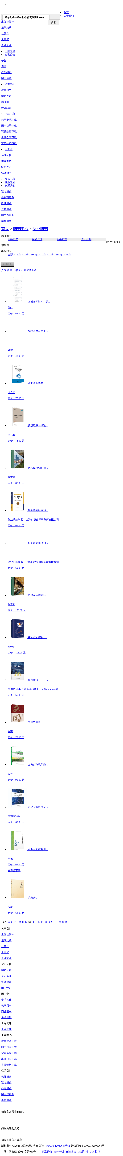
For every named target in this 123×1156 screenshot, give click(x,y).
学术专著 (6, 96)
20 (51, 922)
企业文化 (6, 45)
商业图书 (6, 102)
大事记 (5, 39)
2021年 (42, 254)
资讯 (3, 66)
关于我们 (69, 15)
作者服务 (6, 209)
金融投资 (13, 239)
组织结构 (6, 27)
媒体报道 (6, 72)
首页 (66, 12)
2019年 (59, 254)
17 (42, 922)
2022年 (34, 254)
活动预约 (6, 173)
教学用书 (6, 90)
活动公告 (6, 155)
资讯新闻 (6, 976)
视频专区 (10, 182)
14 (32, 922)
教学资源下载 (9, 119)
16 (39, 922)
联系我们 (10, 185)
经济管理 (37, 239)
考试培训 (6, 108)
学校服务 (6, 221)
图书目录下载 (9, 125)
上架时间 (18, 270)
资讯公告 (10, 54)
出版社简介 (7, 934)
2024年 (17, 254)
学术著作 (6, 999)
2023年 (25, 254)
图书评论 (6, 78)
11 (23, 922)
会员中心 (10, 179)
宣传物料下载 (9, 143)
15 (35, 922)
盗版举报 (83, 1151)
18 (45, 922)
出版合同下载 (9, 137)
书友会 (8, 149)
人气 (3, 270)
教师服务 (6, 203)
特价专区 (6, 167)
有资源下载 (30, 270)
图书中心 (10, 84)
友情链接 (71, 1151)
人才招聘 (95, 1151)
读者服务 (6, 191)
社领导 (5, 33)
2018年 (67, 254)
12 (26, 922)
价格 (9, 270)
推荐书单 (6, 161)
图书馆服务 (7, 1094)
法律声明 (59, 1151)
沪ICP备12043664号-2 (58, 1145)
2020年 (50, 254)
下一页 (57, 922)
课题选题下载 (9, 131)
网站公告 (6, 970)
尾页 (64, 922)
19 (48, 922)
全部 (10, 254)
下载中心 (10, 113)
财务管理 (62, 239)
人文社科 (86, 239)
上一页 (17, 922)
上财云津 (10, 51)
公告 (3, 60)
